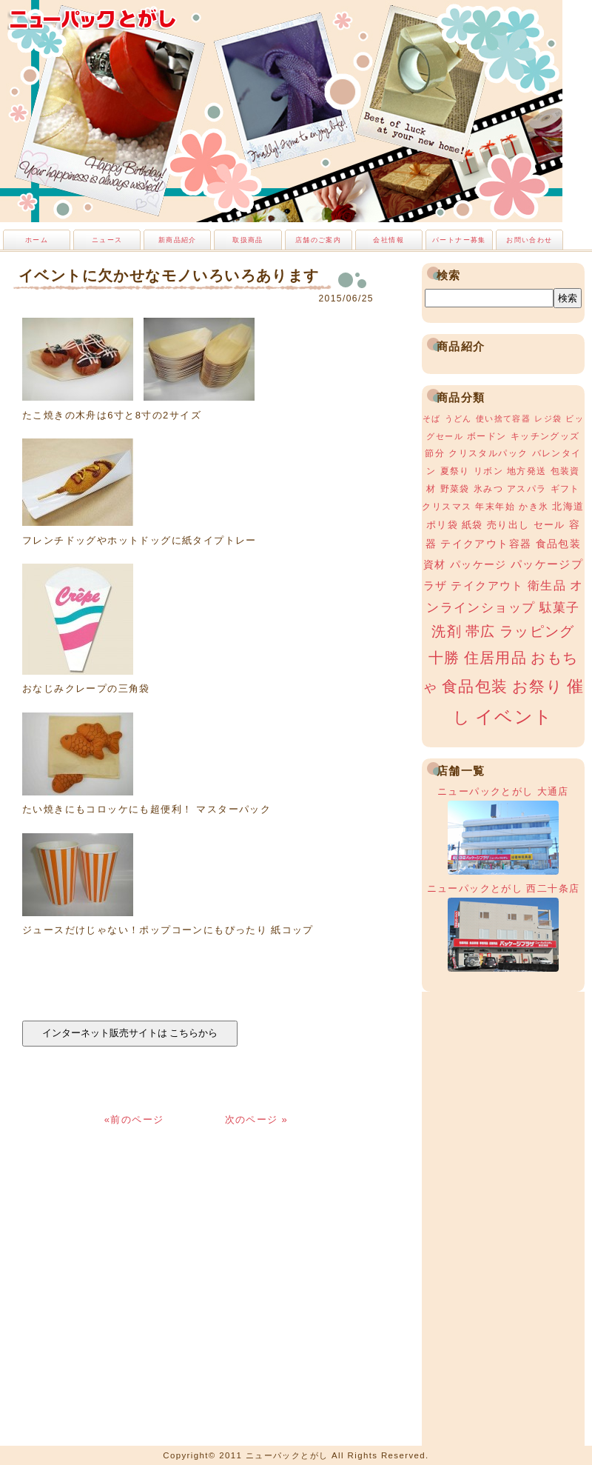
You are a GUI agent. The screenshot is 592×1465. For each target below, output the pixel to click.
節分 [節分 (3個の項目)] (435, 453)
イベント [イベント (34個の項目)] (514, 717)
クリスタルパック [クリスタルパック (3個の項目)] (488, 453)
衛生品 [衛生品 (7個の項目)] (547, 585)
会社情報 (388, 240)
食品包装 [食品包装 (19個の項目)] (475, 686)
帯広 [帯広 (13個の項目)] (480, 631)
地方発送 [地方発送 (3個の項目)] (527, 471)
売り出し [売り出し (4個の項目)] (508, 524)
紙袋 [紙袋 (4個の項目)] (472, 524)
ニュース (107, 240)
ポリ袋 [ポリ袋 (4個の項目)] (442, 524)
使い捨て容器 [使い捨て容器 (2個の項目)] (503, 418)
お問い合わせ (529, 240)
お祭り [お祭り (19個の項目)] (537, 686)
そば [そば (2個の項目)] (432, 418)
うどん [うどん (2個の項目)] (458, 418)
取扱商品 (247, 240)
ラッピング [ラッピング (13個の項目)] (537, 631)
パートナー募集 (459, 240)
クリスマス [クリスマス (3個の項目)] (446, 506)
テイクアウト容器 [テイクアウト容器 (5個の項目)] (485, 544)
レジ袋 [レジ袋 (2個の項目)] (548, 418)
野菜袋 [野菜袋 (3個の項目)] (455, 489)
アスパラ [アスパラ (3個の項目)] (527, 489)
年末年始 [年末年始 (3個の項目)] (495, 506)
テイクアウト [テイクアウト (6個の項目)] (487, 585)
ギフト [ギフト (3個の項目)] (565, 489)
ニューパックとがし (92, 18)
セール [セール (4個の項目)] (549, 524)
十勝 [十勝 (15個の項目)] (444, 658)
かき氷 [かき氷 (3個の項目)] (533, 506)
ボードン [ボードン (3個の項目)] (487, 436)
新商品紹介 (177, 240)
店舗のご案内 (318, 240)
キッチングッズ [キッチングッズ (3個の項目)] (545, 436)
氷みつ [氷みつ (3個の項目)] (488, 489)
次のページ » (257, 1119)
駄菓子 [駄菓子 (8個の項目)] (559, 608)
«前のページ (136, 1119)
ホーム (36, 240)
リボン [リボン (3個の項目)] (488, 471)
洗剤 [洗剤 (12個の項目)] (446, 631)
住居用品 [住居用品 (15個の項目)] (496, 658)
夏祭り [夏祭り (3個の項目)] (455, 471)
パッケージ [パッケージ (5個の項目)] (478, 564)
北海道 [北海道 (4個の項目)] (568, 506)
